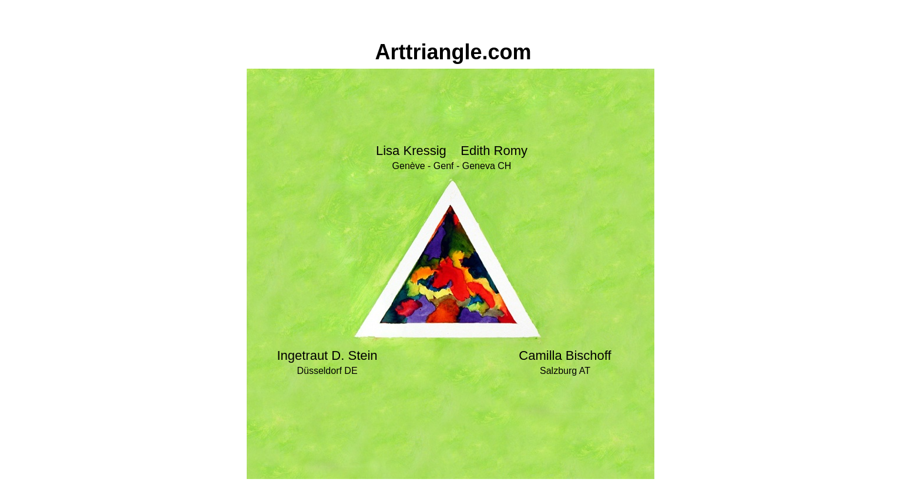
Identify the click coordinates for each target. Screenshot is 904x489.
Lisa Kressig (411, 150)
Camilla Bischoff (565, 355)
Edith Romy (494, 150)
